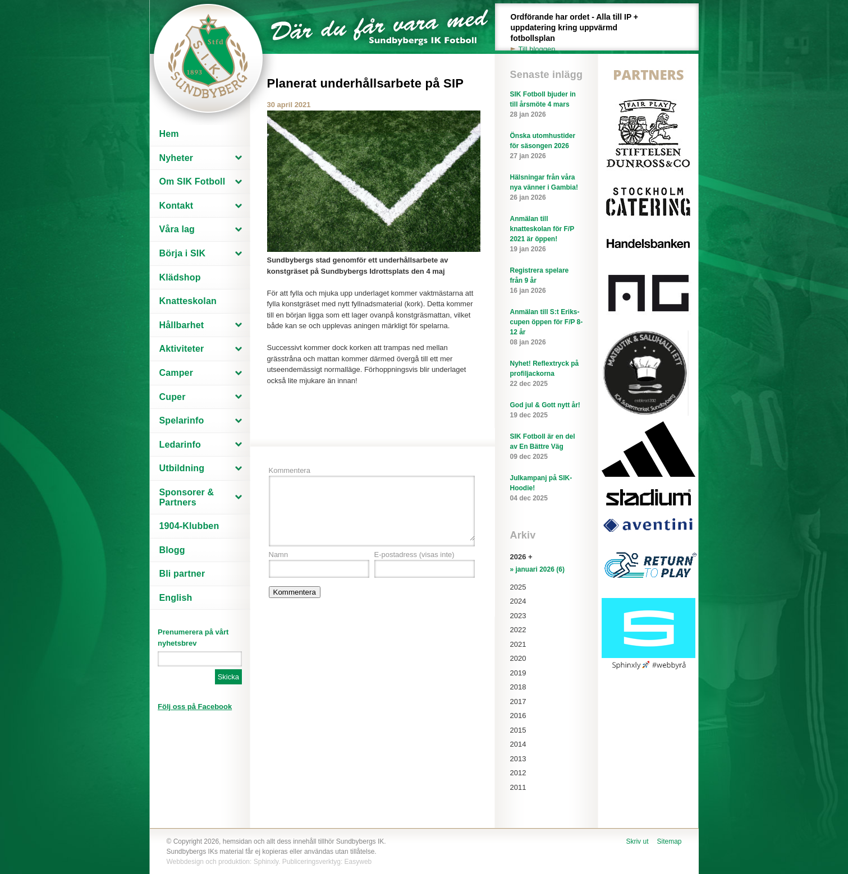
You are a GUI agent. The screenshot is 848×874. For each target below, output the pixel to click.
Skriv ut (637, 841)
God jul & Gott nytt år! (546, 410)
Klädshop (180, 277)
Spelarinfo (181, 420)
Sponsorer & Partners (186, 497)
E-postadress (414, 554)
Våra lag (177, 229)
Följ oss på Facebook (195, 706)
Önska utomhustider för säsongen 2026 (546, 146)
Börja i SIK (182, 253)
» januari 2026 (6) (537, 569)
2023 (518, 615)
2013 (518, 759)
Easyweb (358, 862)
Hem (169, 134)
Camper (176, 373)
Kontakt (176, 205)
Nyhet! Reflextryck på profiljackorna (546, 374)
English (175, 597)
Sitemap (669, 841)
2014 (518, 744)
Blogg (172, 550)
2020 (518, 658)
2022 (518, 629)
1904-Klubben (189, 526)
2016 (518, 715)
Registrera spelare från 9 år (546, 281)
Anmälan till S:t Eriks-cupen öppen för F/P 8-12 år (546, 327)
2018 (518, 687)
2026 (518, 557)
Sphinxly (266, 862)
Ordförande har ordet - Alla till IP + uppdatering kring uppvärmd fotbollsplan (581, 33)
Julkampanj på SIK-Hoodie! (546, 488)
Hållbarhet (181, 325)
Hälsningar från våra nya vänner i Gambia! (546, 188)
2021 (518, 644)
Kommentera (289, 470)
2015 (518, 730)
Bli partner (182, 573)
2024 (518, 601)
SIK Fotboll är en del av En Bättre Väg (546, 447)
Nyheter (176, 158)
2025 (518, 587)
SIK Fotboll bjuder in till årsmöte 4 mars (546, 104)
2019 (518, 673)
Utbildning (182, 468)
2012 (518, 773)
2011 (518, 787)
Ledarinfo (180, 444)
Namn (278, 554)
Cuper (172, 397)
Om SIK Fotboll (192, 181)
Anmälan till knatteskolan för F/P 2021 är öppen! (546, 234)
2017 (518, 701)
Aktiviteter (181, 348)
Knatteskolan (188, 301)
